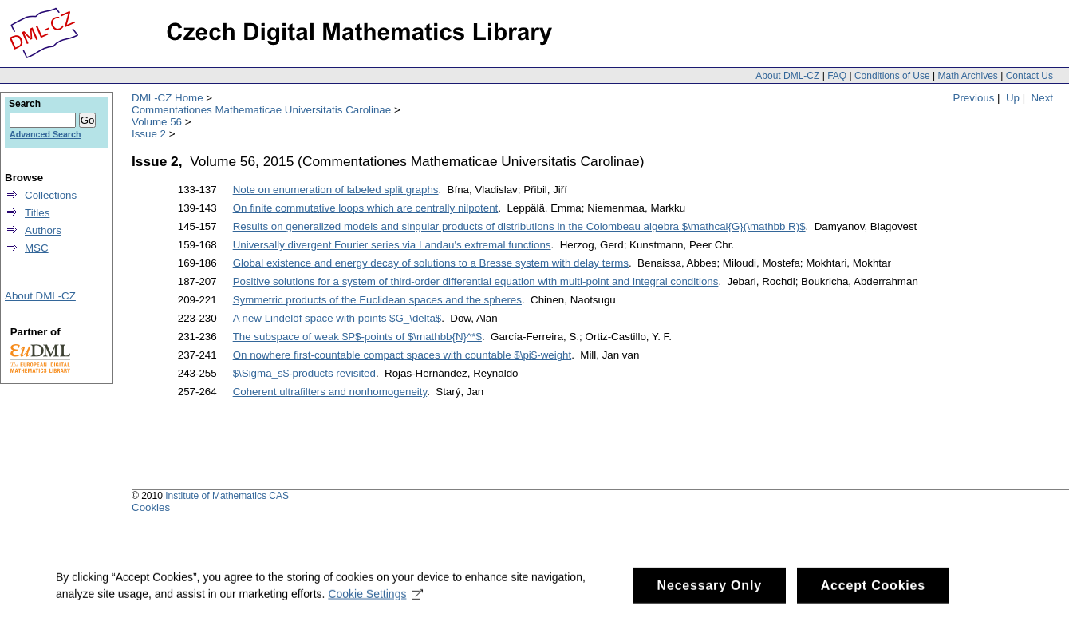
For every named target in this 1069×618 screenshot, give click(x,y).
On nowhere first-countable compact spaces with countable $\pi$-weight (402, 355)
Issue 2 (149, 134)
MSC (37, 248)
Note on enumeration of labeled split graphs (336, 190)
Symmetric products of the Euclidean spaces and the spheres (377, 300)
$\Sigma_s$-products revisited (304, 373)
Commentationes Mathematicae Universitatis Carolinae (261, 110)
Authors (43, 230)
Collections (51, 195)
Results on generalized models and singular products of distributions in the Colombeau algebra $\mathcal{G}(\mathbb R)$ (519, 226)
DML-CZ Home (167, 98)
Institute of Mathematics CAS (227, 495)
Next (1042, 98)
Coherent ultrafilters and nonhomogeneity (330, 392)
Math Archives (967, 75)
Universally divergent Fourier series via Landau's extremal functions (392, 245)
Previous (974, 98)
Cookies (151, 507)
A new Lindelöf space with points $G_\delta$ (337, 318)
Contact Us (1029, 75)
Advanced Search (45, 134)
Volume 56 (157, 122)
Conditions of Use (892, 75)
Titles (37, 213)
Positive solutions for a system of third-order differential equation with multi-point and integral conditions (476, 281)
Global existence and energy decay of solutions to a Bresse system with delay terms (431, 263)
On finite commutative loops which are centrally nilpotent (366, 208)
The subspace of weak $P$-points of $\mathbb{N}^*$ (357, 337)
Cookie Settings (375, 598)
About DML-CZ (787, 75)
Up (1013, 98)
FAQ (836, 75)
